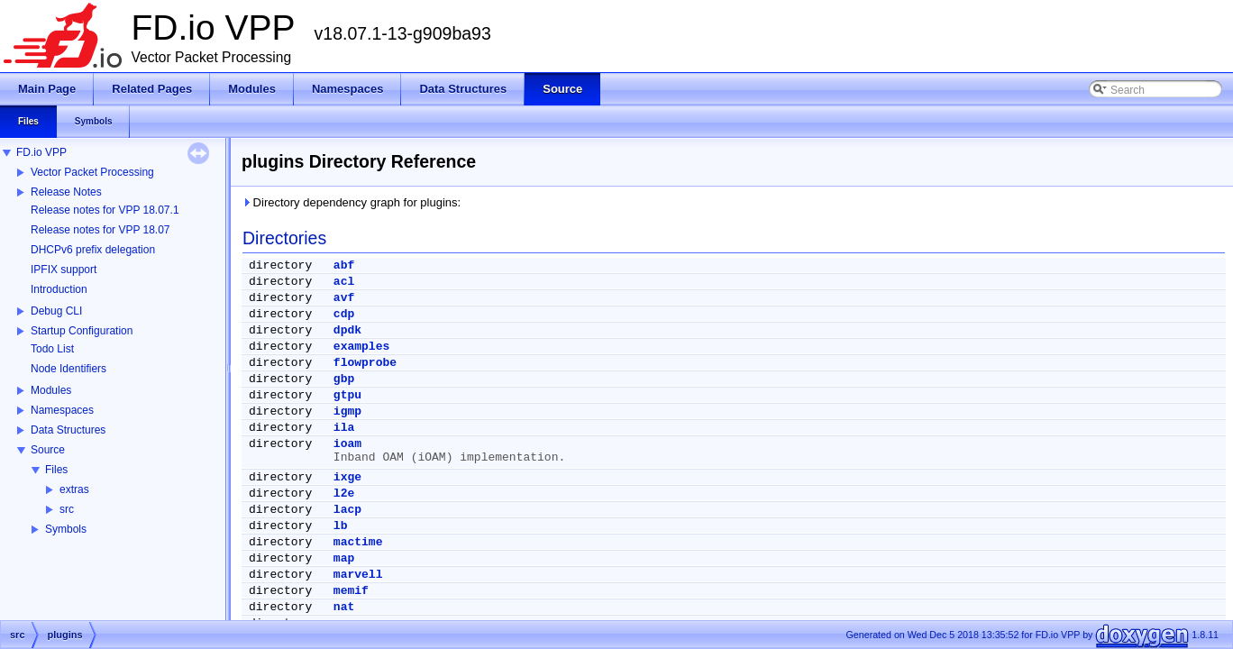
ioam (347, 444)
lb (340, 526)
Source (48, 449)
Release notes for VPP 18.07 (100, 230)
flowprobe (365, 363)
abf (343, 265)
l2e (343, 493)
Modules (51, 390)
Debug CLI (56, 311)
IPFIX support (63, 269)
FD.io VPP (41, 152)
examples (361, 346)
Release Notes (66, 192)
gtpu (347, 395)
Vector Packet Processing (92, 172)
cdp (343, 314)
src (66, 509)
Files (56, 469)
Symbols (66, 529)
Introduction (59, 289)
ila (343, 427)
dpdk (347, 330)
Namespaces (62, 410)
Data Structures (68, 430)
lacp (347, 509)
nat (343, 607)
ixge (347, 477)
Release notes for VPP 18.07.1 (105, 210)
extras (74, 489)
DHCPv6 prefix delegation (93, 249)
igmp (347, 411)
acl (343, 281)
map (343, 558)
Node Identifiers (68, 368)
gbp (343, 379)
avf (343, 298)
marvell (358, 574)
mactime (358, 542)
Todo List (52, 349)
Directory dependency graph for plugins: (351, 202)
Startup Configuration (81, 330)
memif (351, 591)
